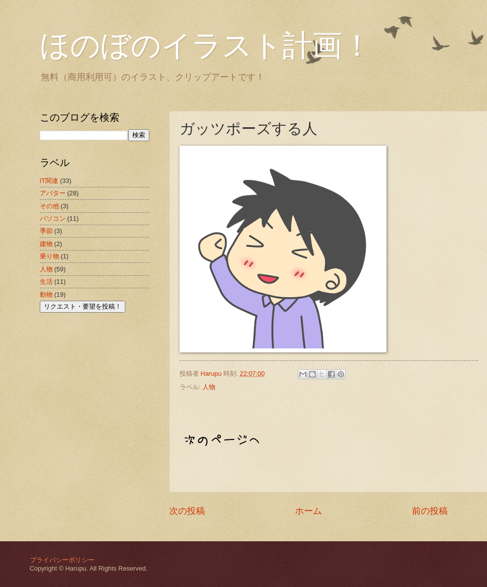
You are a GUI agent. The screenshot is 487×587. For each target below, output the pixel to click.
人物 (208, 387)
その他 (49, 206)
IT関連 (49, 180)
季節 (46, 231)
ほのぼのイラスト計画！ (206, 45)
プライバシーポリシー (62, 560)
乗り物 (49, 256)
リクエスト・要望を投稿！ (82, 306)
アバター (53, 193)
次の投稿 (187, 511)
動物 (46, 294)
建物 (46, 244)
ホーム (308, 511)
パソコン (53, 218)
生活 (46, 281)
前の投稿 (430, 511)
